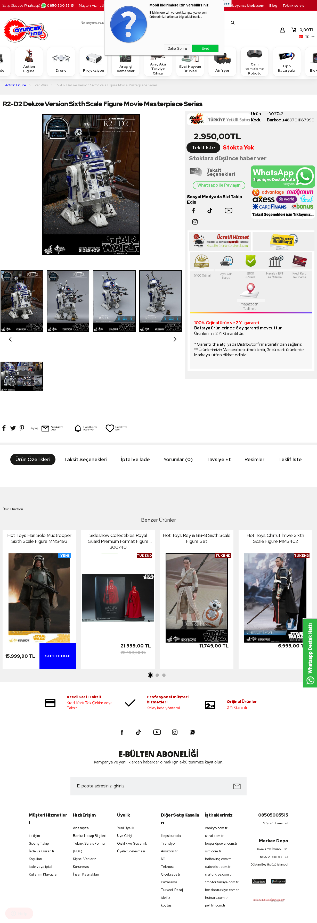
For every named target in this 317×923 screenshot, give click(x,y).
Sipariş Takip (39, 782)
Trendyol (168, 782)
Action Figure (29, 61)
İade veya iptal (40, 805)
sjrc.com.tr (213, 790)
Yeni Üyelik (125, 767)
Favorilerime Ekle (116, 353)
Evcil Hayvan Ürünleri (190, 61)
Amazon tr (169, 790)
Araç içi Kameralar (125, 61)
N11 (163, 798)
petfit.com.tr (215, 844)
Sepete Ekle (57, 595)
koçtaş (166, 844)
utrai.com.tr (214, 775)
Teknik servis (293, 5)
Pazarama (169, 821)
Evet (205, 48)
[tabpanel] (39, 540)
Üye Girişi (124, 775)
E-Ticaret (144, 916)
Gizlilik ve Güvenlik (132, 782)
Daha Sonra (177, 48)
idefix (165, 837)
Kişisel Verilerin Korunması (84, 802)
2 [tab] (157, 614)
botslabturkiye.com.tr (222, 829)
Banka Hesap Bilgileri (89, 775)
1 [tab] (150, 614)
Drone (61, 61)
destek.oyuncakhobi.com (242, 5)
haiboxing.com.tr (218, 798)
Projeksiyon (93, 61)
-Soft (132, 916)
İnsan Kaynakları (86, 813)
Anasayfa (81, 767)
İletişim (34, 774)
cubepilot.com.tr (218, 806)
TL (302, 30)
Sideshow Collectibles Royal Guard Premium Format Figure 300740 (118, 480)
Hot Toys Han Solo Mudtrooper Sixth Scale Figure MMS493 (39, 477)
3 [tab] (164, 614)
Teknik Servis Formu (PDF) (89, 786)
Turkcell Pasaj (172, 829)
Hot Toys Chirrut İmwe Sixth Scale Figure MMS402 (275, 477)
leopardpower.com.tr (221, 782)
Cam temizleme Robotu (254, 61)
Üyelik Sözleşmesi (131, 790)
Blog (273, 5)
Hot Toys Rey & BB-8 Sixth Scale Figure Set (197, 477)
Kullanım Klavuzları (44, 813)
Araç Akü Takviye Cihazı (158, 61)
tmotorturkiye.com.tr (222, 821)
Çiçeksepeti (170, 813)
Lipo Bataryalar (287, 61)
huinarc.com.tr (216, 837)
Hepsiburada (171, 774)
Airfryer (222, 61)
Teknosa (168, 805)
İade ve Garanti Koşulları (41, 794)
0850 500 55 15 (57, 5)
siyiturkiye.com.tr (218, 813)
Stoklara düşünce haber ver (228, 158)
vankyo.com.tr (216, 767)
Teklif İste (203, 147)
